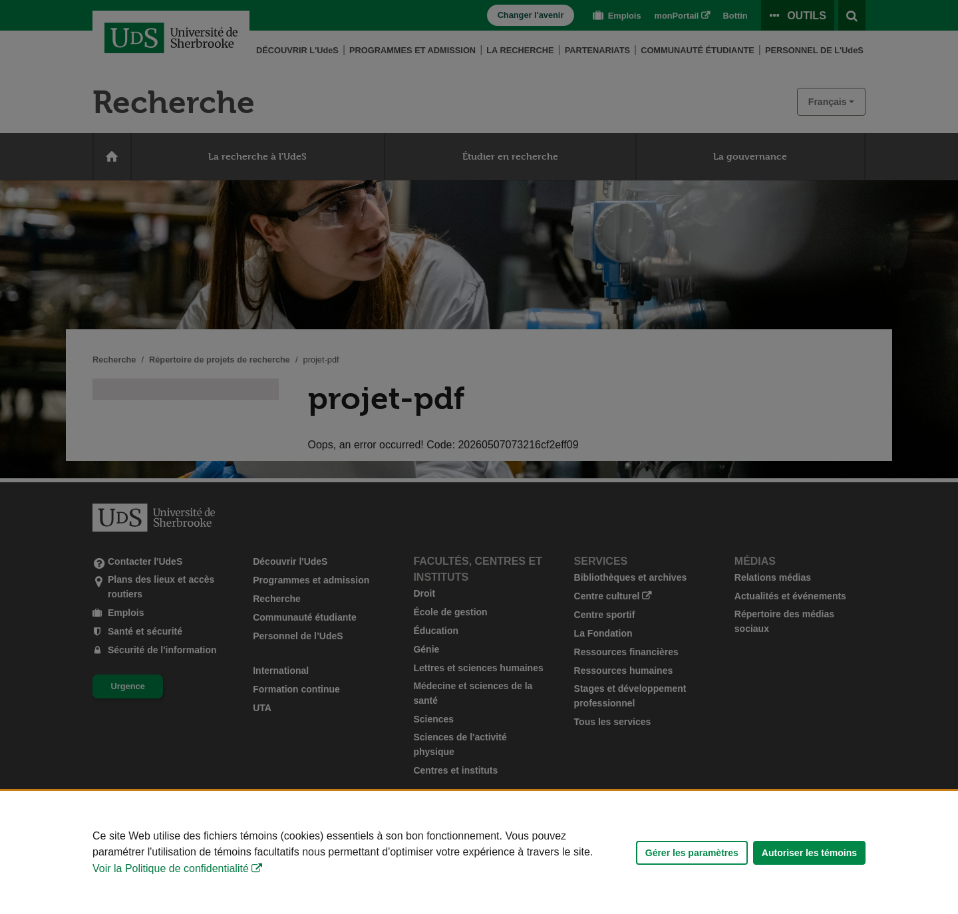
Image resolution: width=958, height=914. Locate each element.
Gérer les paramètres (691, 852)
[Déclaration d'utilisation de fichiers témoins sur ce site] (479, 852)
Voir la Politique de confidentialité (170, 868)
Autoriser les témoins (809, 852)
